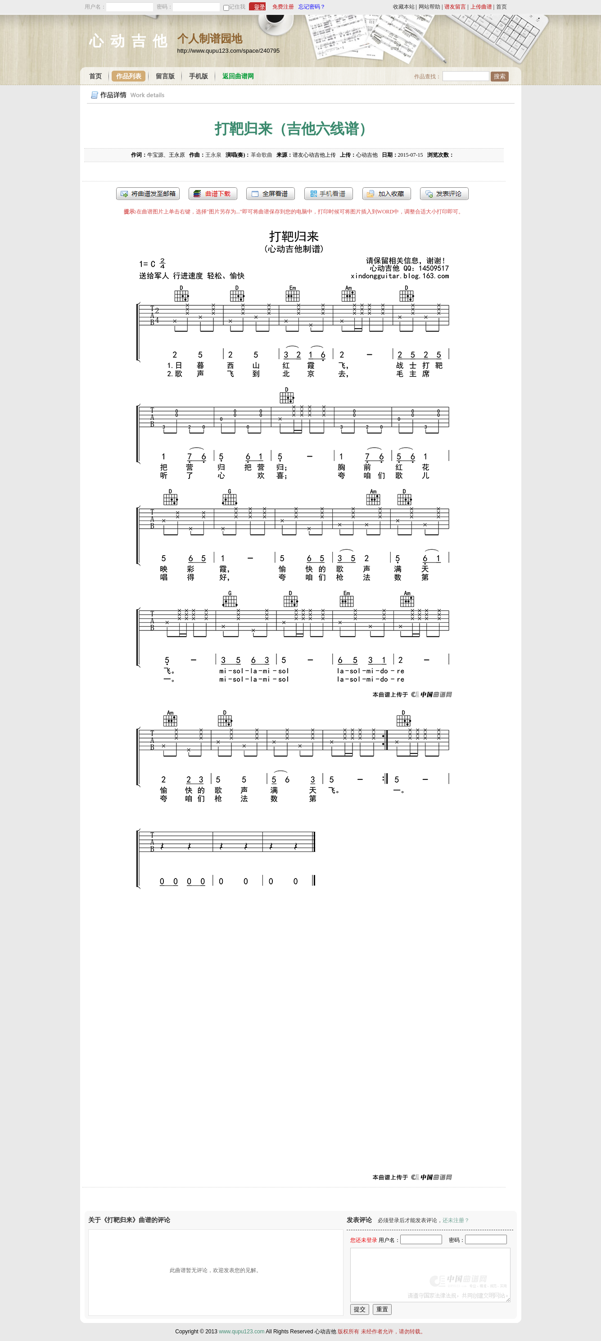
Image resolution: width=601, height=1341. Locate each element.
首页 (501, 7)
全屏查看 (270, 193)
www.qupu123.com (241, 1331)
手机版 (198, 76)
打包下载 (213, 193)
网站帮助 (429, 7)
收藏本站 (404, 7)
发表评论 (444, 193)
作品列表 (128, 76)
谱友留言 (455, 7)
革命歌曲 (261, 155)
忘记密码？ (311, 7)
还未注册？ (456, 1220)
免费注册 (283, 7)
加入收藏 (386, 193)
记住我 (237, 7)
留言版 (165, 76)
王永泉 (213, 155)
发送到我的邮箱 (148, 193)
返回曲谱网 (238, 76)
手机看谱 (328, 193)
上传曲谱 (481, 7)
